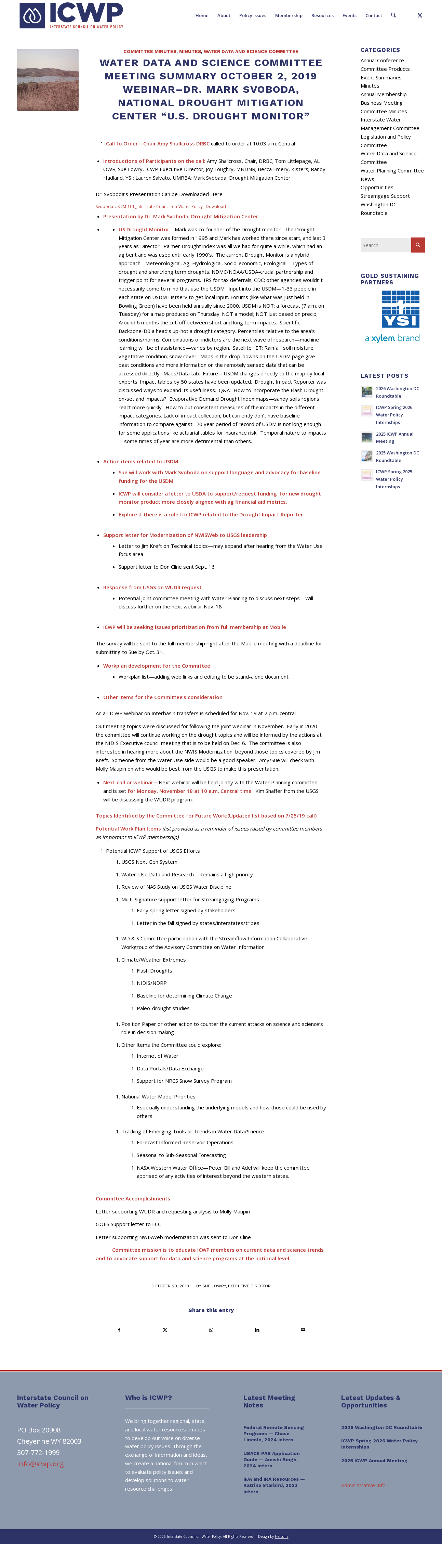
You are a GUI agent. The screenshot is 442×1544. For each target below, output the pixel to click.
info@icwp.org (40, 1463)
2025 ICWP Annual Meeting (374, 1460)
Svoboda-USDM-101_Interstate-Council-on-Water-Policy (149, 206)
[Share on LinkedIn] (257, 1330)
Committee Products (385, 68)
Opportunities (377, 187)
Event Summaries (381, 77)
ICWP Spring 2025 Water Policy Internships (394, 478)
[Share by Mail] (303, 1330)
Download (216, 206)
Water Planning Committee (392, 170)
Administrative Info (363, 1485)
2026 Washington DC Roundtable (381, 1427)
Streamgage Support (385, 195)
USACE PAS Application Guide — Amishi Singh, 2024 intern (271, 1459)
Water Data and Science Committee (251, 51)
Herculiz (282, 1536)
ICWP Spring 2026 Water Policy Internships (394, 414)
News (367, 179)
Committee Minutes (149, 51)
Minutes (190, 51)
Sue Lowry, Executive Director (236, 1286)
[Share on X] (165, 1330)
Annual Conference (382, 60)
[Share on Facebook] (119, 1330)
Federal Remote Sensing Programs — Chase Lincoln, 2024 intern (273, 1433)
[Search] (393, 15)
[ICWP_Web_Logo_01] (71, 15)
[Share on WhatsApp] (211, 1330)
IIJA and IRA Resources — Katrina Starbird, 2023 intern (274, 1485)
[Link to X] (420, 15)
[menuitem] (202, 15)
